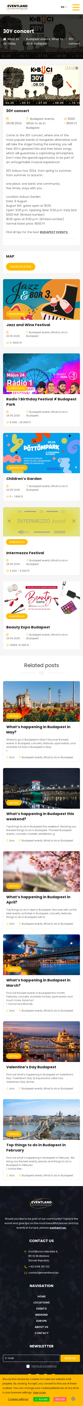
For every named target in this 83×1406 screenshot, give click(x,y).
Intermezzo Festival (25, 552)
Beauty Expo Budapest (28, 627)
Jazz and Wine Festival (28, 324)
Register (70, 1358)
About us (41, 1327)
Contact (41, 1333)
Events (41, 1309)
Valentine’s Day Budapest (31, 1067)
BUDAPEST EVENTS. (54, 232)
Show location (20, 266)
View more (39, 1392)
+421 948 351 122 (39, 1266)
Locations (41, 1302)
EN (63, 7)
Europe (41, 1321)
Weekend (41, 1315)
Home (42, 1296)
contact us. (58, 1228)
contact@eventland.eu (43, 1273)
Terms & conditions (44, 1366)
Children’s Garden (24, 478)
